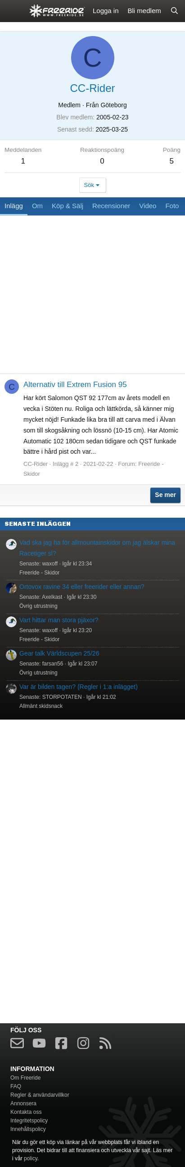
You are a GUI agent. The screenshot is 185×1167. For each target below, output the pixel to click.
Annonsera (23, 1103)
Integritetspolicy (29, 1120)
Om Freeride (25, 1078)
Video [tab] (147, 206)
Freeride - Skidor (39, 573)
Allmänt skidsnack (41, 706)
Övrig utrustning (38, 606)
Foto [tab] (172, 206)
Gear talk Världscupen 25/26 (59, 653)
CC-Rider (35, 463)
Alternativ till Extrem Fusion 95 (75, 384)
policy (30, 1158)
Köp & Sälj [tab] (67, 206)
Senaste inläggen (38, 524)
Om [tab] (37, 206)
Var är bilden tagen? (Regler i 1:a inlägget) (78, 686)
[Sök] (174, 11)
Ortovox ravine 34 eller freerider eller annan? (81, 586)
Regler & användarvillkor (39, 1095)
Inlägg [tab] (14, 206)
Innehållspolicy (28, 1129)
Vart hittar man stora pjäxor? (59, 620)
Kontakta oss (25, 1112)
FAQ (15, 1086)
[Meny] (12, 11)
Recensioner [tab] (111, 206)
